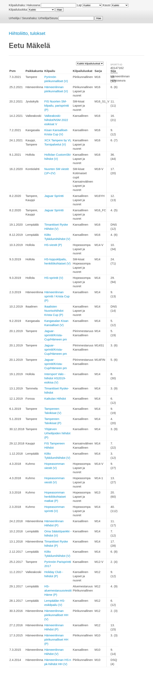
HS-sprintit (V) (53, 277)
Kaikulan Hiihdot (55, 398)
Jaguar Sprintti (54, 196)
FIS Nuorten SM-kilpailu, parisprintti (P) (56, 105)
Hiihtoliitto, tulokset (27, 33)
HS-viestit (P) (53, 245)
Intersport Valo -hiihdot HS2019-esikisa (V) (55, 378)
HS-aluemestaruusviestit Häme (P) (58, 590)
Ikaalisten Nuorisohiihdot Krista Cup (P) (53, 310)
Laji (79, 5)
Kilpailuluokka (18, 9)
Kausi (106, 5)
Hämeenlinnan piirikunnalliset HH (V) (56, 615)
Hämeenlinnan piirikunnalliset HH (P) (56, 639)
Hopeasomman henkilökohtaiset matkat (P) (55, 496)
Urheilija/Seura (48, 18)
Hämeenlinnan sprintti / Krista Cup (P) (57, 296)
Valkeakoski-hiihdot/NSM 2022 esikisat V (56, 120)
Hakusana (33, 5)
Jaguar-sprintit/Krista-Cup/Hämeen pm (55, 335)
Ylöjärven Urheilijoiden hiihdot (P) (57, 433)
